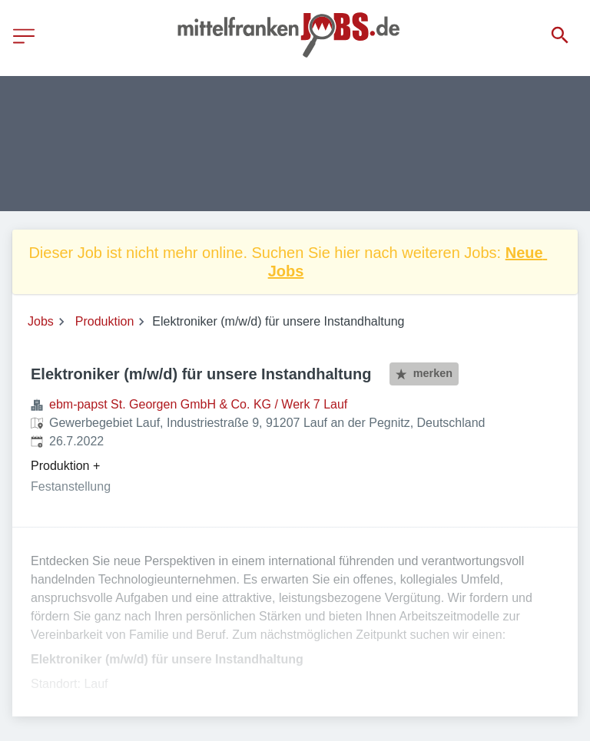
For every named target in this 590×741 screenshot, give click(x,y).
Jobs (41, 321)
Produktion (104, 321)
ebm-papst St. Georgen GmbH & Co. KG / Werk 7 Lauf (198, 404)
